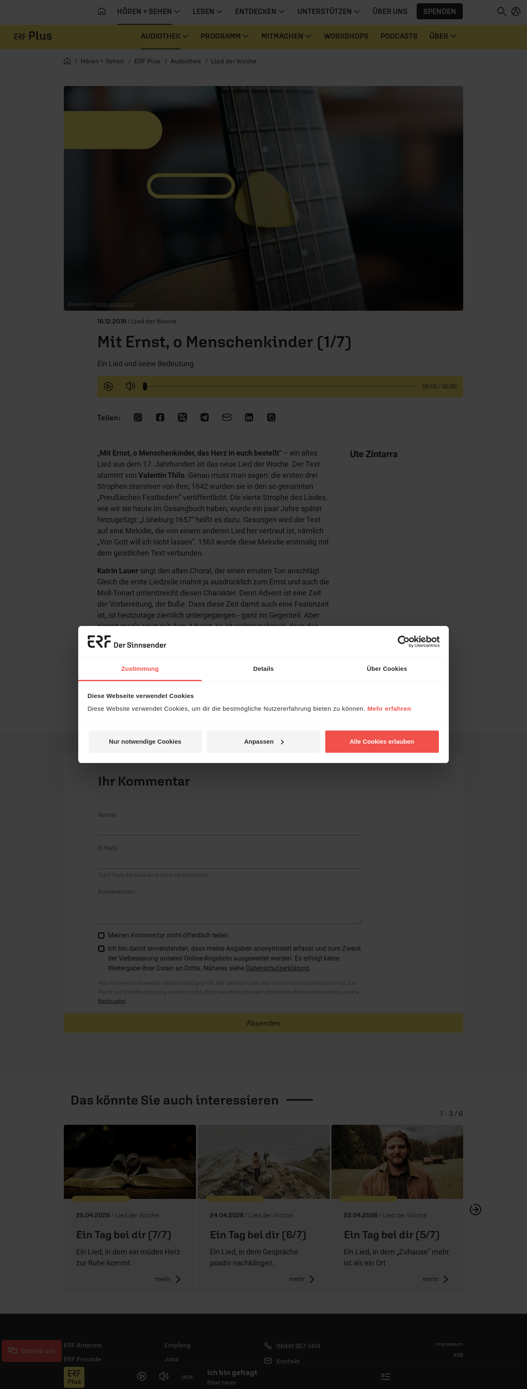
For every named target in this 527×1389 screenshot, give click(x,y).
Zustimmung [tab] (140, 668)
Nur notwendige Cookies (145, 741)
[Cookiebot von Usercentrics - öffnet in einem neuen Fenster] (404, 641)
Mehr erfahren (389, 708)
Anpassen (264, 741)
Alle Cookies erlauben (382, 741)
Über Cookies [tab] (387, 668)
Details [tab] (263, 668)
